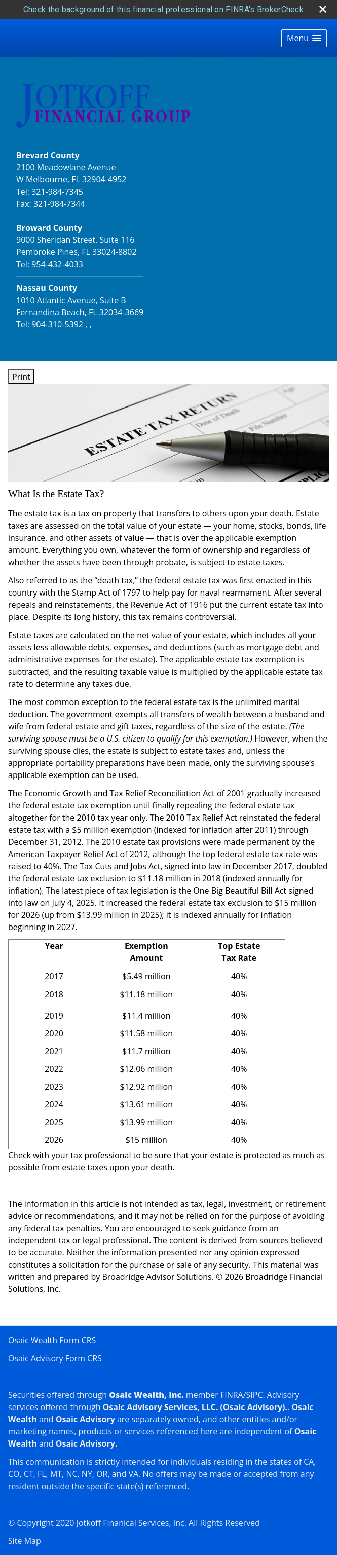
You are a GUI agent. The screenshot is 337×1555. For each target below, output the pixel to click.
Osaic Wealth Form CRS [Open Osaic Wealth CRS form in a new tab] (52, 1340)
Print (21, 376)
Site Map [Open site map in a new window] (24, 1540)
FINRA (231, 1394)
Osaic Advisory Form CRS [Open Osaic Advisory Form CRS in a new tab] (55, 1358)
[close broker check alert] (323, 9)
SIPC (254, 1394)
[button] (304, 38)
